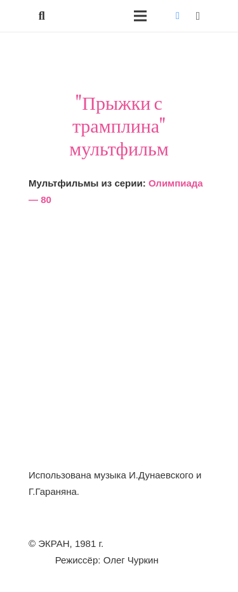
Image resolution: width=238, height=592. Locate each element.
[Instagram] (198, 16)
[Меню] (140, 16)
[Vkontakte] (178, 16)
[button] (42, 16)
